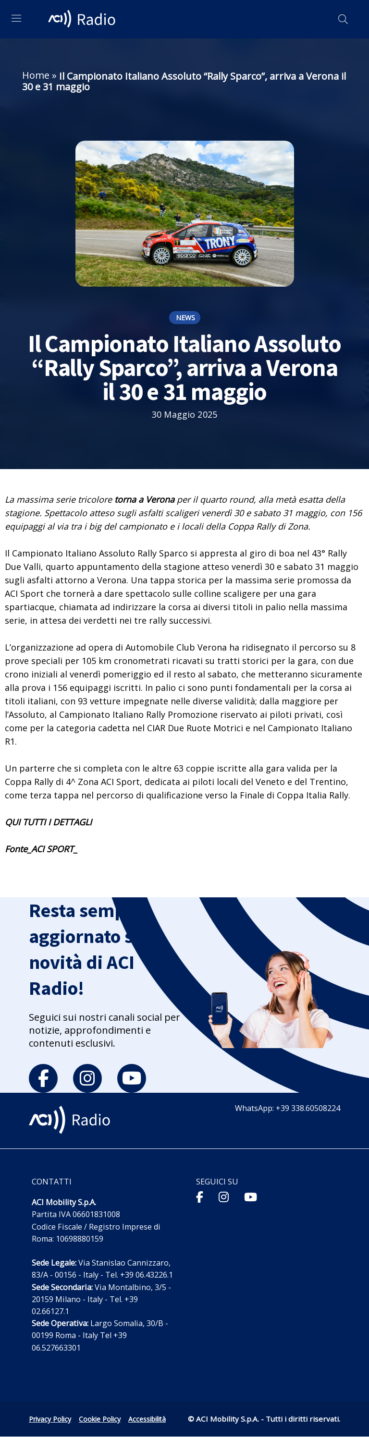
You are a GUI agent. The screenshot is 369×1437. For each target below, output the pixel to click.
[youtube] (131, 1078)
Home (35, 75)
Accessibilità (147, 1419)
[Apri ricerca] (343, 19)
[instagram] (87, 1078)
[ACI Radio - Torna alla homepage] (83, 19)
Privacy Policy (50, 1419)
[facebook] (43, 1078)
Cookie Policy (100, 1419)
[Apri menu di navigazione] (16, 18)
